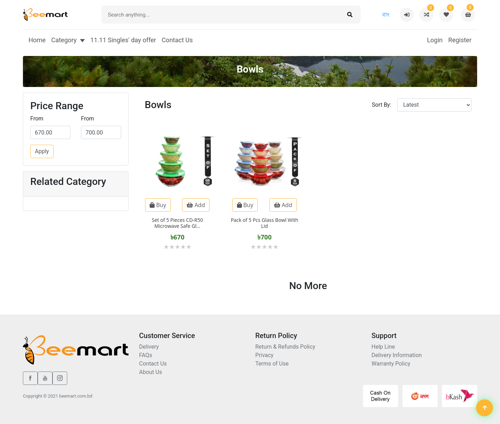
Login (435, 40)
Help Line (383, 346)
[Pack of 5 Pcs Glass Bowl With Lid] (265, 191)
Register (459, 40)
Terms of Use (272, 363)
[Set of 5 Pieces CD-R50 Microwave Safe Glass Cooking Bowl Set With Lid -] (177, 191)
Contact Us (177, 40)
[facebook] (30, 378)
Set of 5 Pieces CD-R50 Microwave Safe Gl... (177, 223)
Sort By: (381, 104)
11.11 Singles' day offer (123, 40)
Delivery (149, 346)
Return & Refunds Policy (285, 346)
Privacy (264, 355)
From (36, 118)
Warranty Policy (390, 363)
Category (63, 40)
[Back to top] (484, 408)
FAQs (145, 355)
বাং (385, 14)
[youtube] (45, 378)
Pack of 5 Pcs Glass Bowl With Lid (264, 223)
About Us (150, 372)
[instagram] (59, 378)
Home (37, 40)
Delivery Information (396, 355)
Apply (42, 151)
